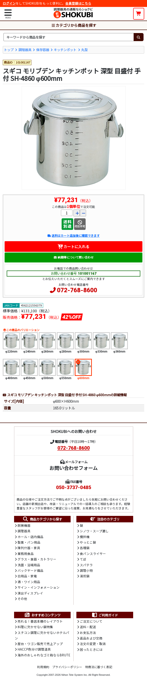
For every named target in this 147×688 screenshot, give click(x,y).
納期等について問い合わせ (73, 257)
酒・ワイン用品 (29, 581)
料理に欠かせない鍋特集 (35, 626)
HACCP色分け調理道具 (34, 649)
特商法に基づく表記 (98, 667)
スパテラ (86, 565)
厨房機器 (24, 525)
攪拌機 (85, 536)
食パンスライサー (93, 553)
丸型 (84, 49)
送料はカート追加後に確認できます (73, 235)
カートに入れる (73, 246)
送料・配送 (88, 626)
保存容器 (42, 49)
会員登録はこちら (78, 3)
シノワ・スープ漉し (94, 531)
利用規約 (43, 667)
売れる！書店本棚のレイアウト (40, 621)
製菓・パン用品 (29, 542)
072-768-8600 (77, 290)
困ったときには (91, 649)
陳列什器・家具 (29, 547)
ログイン (9, 3)
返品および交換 (91, 638)
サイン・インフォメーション (39, 587)
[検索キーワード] (68, 37)
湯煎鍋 (85, 576)
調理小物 (86, 570)
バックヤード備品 (30, 570)
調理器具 (24, 49)
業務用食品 (26, 553)
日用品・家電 (27, 576)
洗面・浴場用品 (29, 565)
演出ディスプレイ (30, 593)
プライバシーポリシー (67, 667)
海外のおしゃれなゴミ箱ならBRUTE (44, 655)
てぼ (83, 559)
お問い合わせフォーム (73, 467)
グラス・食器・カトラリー (37, 559)
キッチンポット (65, 49)
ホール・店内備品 (30, 536)
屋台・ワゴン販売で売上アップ (40, 643)
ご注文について (91, 621)
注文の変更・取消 (93, 643)
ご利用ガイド (104, 615)
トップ (9, 49)
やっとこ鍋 (88, 542)
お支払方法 (88, 632)
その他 (22, 598)
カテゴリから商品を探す (73, 25)
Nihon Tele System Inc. (74, 674)
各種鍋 (85, 547)
